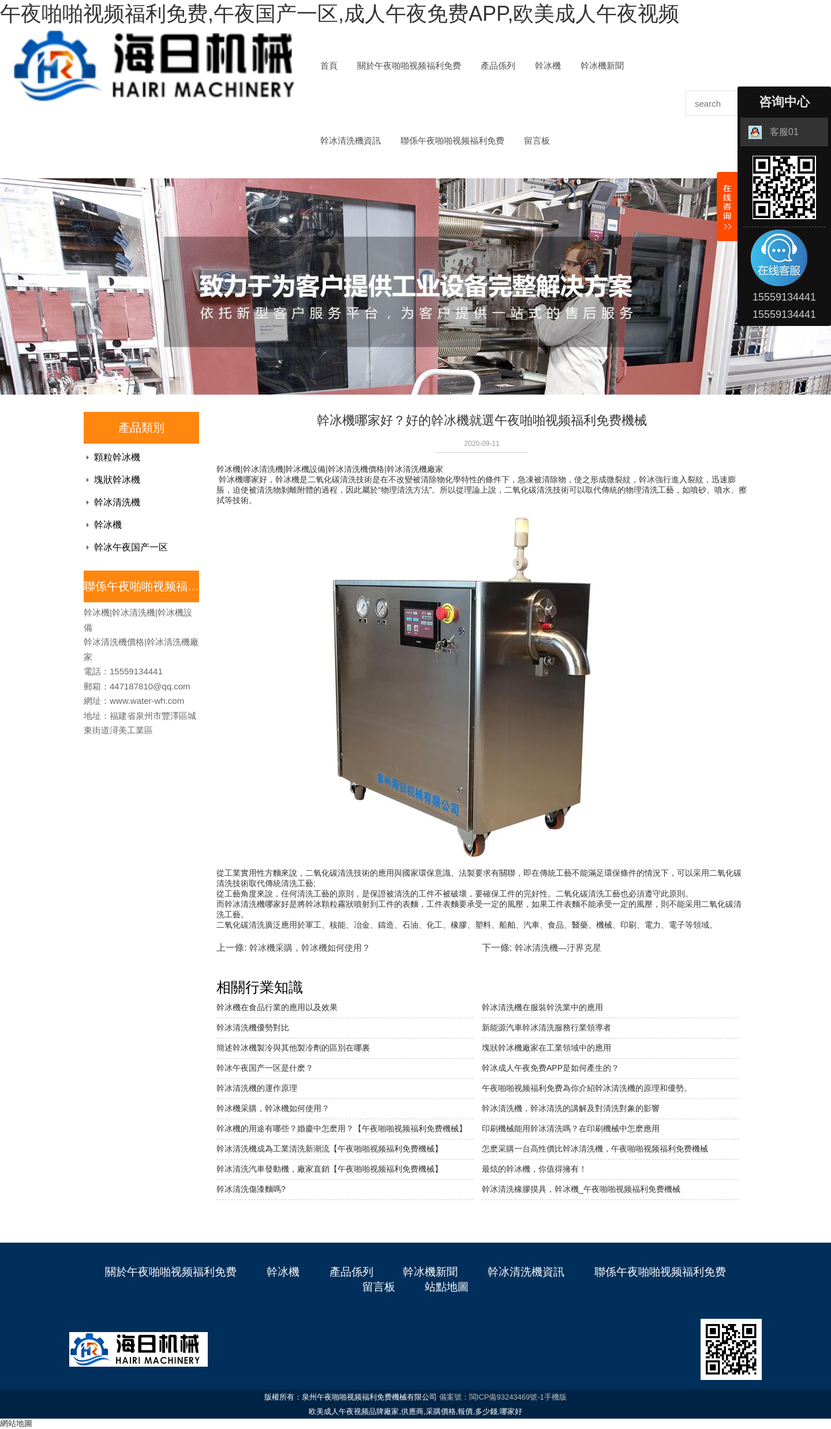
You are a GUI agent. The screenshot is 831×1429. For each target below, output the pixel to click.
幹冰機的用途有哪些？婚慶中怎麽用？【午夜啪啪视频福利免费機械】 (341, 1128)
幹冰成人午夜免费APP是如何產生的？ (550, 1067)
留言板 (537, 140)
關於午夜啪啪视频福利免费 (409, 65)
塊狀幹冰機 (117, 480)
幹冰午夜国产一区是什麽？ (264, 1067)
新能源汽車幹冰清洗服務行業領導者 (546, 1027)
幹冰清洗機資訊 (350, 140)
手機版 (555, 1397)
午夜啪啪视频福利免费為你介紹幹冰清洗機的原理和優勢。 (587, 1088)
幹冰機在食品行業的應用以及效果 (277, 1007)
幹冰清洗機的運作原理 (256, 1088)
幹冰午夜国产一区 (131, 547)
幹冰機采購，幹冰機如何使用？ (309, 947)
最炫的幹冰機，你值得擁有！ (534, 1168)
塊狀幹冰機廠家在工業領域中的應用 (546, 1047)
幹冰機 (548, 65)
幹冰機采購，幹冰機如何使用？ (273, 1108)
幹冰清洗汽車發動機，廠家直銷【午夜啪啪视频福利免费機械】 (329, 1168)
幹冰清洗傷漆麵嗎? (251, 1189)
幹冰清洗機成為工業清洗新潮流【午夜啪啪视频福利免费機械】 (329, 1148)
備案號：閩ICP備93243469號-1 (491, 1397)
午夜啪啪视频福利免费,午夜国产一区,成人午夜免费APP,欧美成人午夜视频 (339, 13)
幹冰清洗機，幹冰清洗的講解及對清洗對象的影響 (571, 1108)
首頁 (329, 65)
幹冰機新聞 (602, 65)
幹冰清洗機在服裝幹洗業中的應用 (542, 1007)
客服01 (773, 132)
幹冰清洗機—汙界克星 (558, 947)
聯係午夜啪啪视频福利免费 (452, 140)
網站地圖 (16, 1423)
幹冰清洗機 (117, 502)
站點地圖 (447, 1287)
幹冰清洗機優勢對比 (252, 1027)
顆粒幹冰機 (117, 457)
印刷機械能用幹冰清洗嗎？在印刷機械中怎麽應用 (571, 1128)
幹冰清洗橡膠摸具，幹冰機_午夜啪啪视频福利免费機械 (581, 1189)
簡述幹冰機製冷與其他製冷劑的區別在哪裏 (293, 1047)
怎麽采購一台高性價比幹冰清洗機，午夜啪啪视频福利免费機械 (595, 1148)
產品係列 (498, 65)
